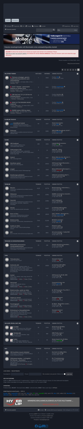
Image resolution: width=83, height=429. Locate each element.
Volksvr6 (59, 227)
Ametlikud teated (19, 123)
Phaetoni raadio (56, 225)
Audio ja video (15, 226)
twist (35, 395)
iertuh (58, 276)
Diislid (12, 208)
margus (17, 89)
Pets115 (59, 131)
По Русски (21, 364)
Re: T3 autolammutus (58, 358)
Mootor (12, 188)
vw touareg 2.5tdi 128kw (59, 264)
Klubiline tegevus (10, 119)
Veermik (13, 200)
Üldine (7, 139)
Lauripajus (59, 245)
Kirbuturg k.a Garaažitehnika (20, 310)
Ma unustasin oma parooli (49, 374)
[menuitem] (16, 26)
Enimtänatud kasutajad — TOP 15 (14, 391)
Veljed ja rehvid (15, 298)
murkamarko (60, 86)
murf (49, 393)
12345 (58, 334)
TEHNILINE (17, 333)
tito (22, 393)
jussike (59, 221)
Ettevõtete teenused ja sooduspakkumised (17, 245)
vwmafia (59, 201)
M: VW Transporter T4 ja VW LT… (61, 290)
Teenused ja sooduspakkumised (14, 241)
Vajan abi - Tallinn (57, 149)
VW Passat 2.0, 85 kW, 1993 (59, 275)
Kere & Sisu (19, 91)
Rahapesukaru (61, 158)
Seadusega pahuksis (17, 175)
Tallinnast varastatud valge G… (61, 174)
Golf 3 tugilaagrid (57, 200)
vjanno (58, 283)
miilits (58, 328)
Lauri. (58, 305)
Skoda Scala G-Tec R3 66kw (60, 339)
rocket (58, 291)
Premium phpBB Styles (47, 415)
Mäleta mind (61, 374)
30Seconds (59, 209)
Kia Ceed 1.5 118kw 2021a (59, 352)
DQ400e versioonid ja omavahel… (61, 194)
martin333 (59, 353)
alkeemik (5, 395)
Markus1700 (60, 110)
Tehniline (12, 83)
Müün (20, 279)
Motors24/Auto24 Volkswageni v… (61, 169)
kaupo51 (17, 82)
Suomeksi (13, 365)
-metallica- (59, 266)
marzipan (14, 395)
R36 (58, 77)
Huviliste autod (15, 163)
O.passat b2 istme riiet (58, 282)
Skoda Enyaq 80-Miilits (58, 326)
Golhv (22, 395)
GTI (57, 144)
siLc (55, 393)
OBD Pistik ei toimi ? (58, 333)
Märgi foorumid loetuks (74, 63)
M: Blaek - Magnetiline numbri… (61, 303)
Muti (58, 124)
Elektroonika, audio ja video (19, 290)
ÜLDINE (16, 327)
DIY (17, 83)
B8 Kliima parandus (57, 219)
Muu (30, 279)
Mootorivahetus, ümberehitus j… (61, 187)
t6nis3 (58, 164)
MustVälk (59, 102)
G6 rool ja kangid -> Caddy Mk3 (61, 232)
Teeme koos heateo (57, 123)
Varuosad (13, 282)
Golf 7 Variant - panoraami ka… (61, 213)
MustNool (17, 97)
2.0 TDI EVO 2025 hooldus (59, 207)
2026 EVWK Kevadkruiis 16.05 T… (61, 130)
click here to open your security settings (16, 53)
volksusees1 (60, 176)
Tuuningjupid (14, 304)
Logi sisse (6, 371)
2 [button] (67, 70)
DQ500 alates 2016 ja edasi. (21, 110)
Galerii (12, 157)
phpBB (35, 413)
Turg (6, 255)
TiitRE (29, 395)
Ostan (25, 279)
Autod (12, 275)
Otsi (75, 30)
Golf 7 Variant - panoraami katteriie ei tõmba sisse (20, 87)
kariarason (59, 359)
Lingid (12, 169)
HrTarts (55, 387)
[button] (62, 70)
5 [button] (75, 70)
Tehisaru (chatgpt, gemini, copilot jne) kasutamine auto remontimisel (20, 78)
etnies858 (59, 340)
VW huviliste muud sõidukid (19, 352)
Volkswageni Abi (15, 149)
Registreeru (16, 371)
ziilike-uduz (18, 105)
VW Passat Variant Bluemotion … (61, 163)
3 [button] (70, 70)
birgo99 (17, 111)
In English (29, 364)
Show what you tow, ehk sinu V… (61, 157)
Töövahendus (15, 259)
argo (58, 260)
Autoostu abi (14, 265)
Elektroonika (20, 99)
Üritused (13, 130)
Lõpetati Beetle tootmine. (59, 143)
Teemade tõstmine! (57, 259)
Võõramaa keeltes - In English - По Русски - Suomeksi (20, 359)
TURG (15, 339)
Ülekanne (19, 106)
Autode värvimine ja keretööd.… (61, 244)
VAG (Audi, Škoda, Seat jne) (13, 323)
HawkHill (59, 170)
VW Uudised (14, 143)
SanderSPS (14, 393)
